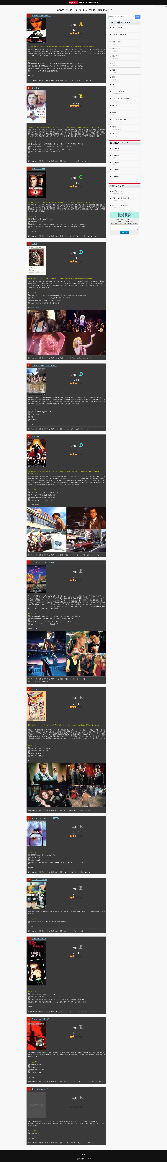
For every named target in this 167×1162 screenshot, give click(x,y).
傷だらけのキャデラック (42, 1089)
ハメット (35, 689)
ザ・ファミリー (38, 169)
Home (83, 1154)
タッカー (35, 437)
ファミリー (36, 88)
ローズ (34, 244)
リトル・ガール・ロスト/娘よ (44, 366)
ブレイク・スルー (39, 880)
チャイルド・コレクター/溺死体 (45, 818)
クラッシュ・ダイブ (40, 1019)
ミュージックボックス (41, 16)
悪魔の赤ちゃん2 (39, 939)
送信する (124, 232)
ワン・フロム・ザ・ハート (43, 563)
